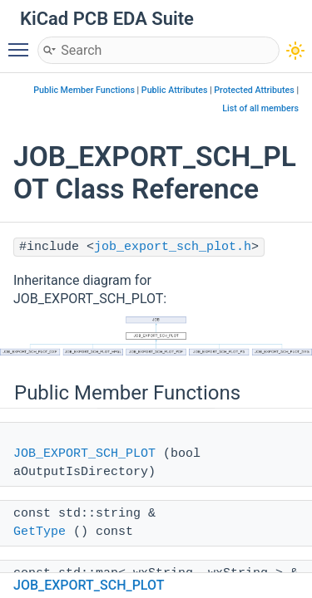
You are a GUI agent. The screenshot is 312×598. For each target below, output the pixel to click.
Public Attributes (174, 90)
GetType (39, 532)
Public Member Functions (84, 90)
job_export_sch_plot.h (172, 247)
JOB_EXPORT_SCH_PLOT (84, 454)
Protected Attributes (254, 90)
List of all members (260, 108)
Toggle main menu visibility (22, 42)
